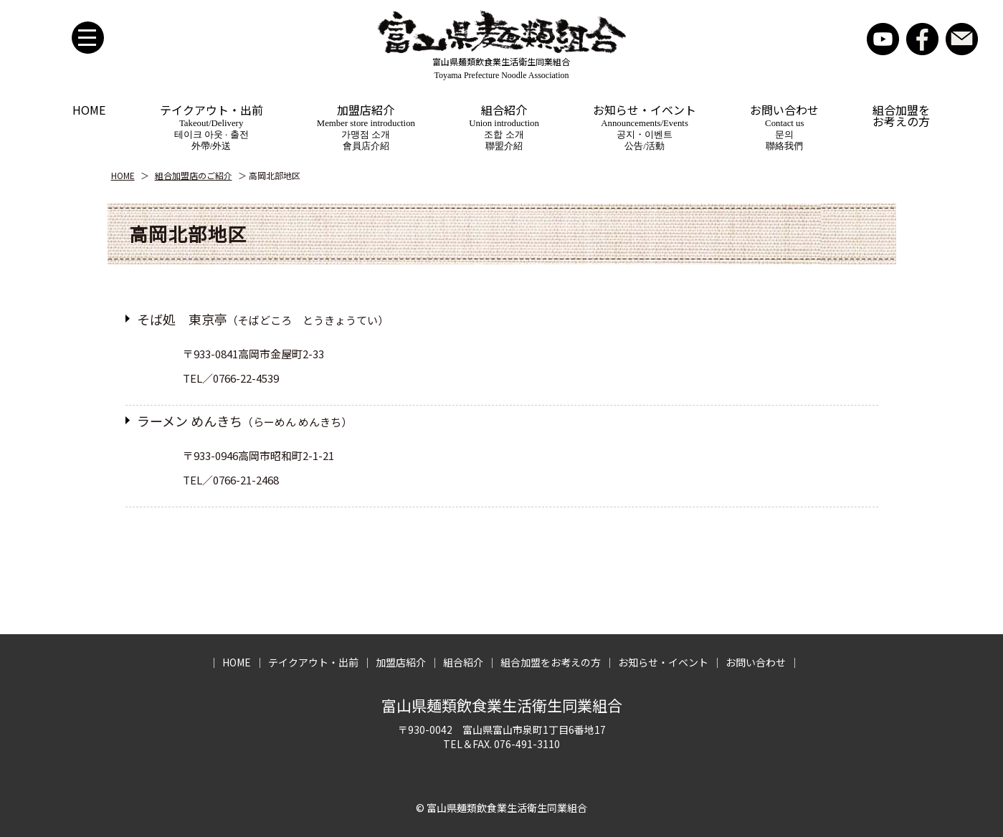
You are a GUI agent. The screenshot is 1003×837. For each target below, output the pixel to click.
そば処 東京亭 (263, 319)
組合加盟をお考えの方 (901, 115)
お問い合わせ (962, 39)
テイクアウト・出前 (211, 128)
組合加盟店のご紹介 (193, 175)
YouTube (883, 39)
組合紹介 (504, 128)
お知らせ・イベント (644, 128)
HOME (88, 109)
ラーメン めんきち (244, 420)
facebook (922, 39)
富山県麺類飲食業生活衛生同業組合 (501, 705)
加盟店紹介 (366, 128)
